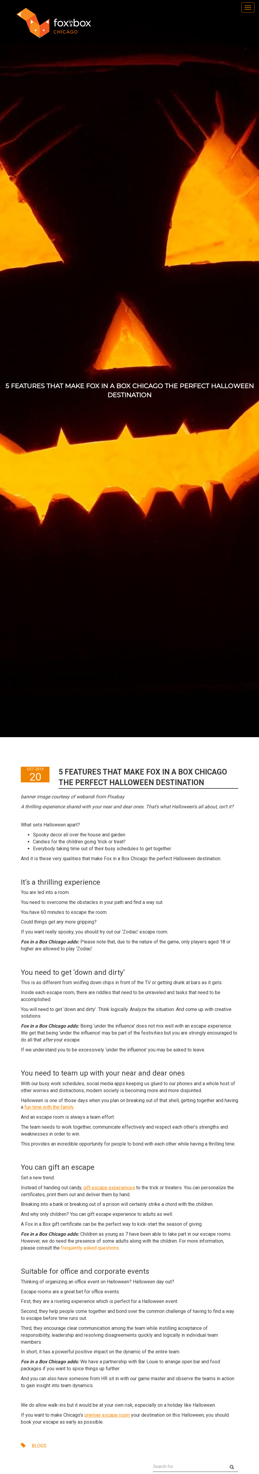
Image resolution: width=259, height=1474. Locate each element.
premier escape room (107, 1415)
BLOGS (33, 1446)
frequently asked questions (90, 1248)
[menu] (247, 7)
